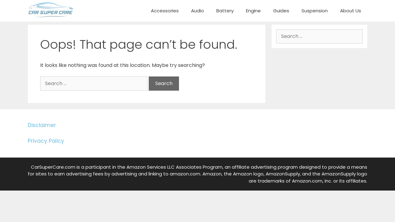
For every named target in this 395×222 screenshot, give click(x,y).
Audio (197, 10)
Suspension (314, 10)
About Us (350, 10)
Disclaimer (42, 125)
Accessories (165, 10)
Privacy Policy (46, 141)
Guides (281, 10)
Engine (253, 10)
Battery (225, 10)
